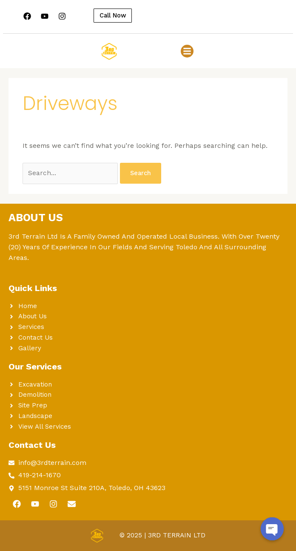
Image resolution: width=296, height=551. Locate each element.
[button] (187, 51)
